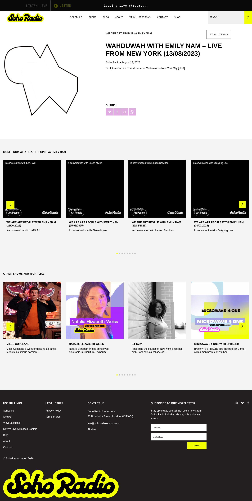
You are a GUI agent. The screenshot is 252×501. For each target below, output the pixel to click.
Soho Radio (113, 62)
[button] (242, 204)
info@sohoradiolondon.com (103, 423)
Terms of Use (53, 416)
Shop (177, 17)
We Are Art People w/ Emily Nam (129, 33)
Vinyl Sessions (140, 17)
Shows (92, 17)
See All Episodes (219, 34)
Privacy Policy (53, 410)
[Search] (248, 17)
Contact (162, 17)
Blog (106, 17)
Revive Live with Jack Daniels (20, 429)
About (119, 17)
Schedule (76, 17)
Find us (92, 429)
